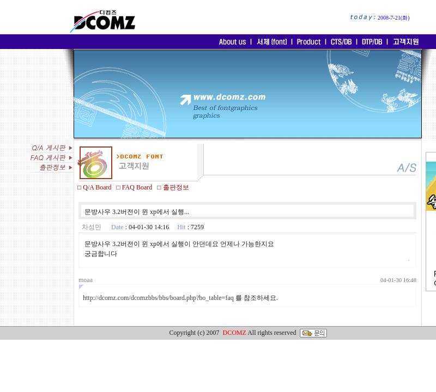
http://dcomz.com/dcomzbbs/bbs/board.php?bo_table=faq (158, 298)
